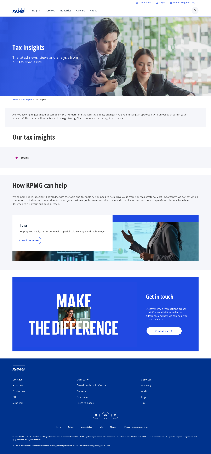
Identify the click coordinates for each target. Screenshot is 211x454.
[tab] (105, 157)
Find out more (30, 240)
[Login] (160, 2)
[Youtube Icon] (105, 415)
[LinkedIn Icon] (96, 415)
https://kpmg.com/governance (96, 445)
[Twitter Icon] (114, 415)
